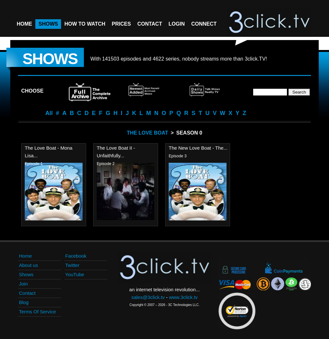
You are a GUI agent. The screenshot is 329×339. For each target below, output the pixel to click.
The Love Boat (147, 133)
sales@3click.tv (148, 297)
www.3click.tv (183, 297)
